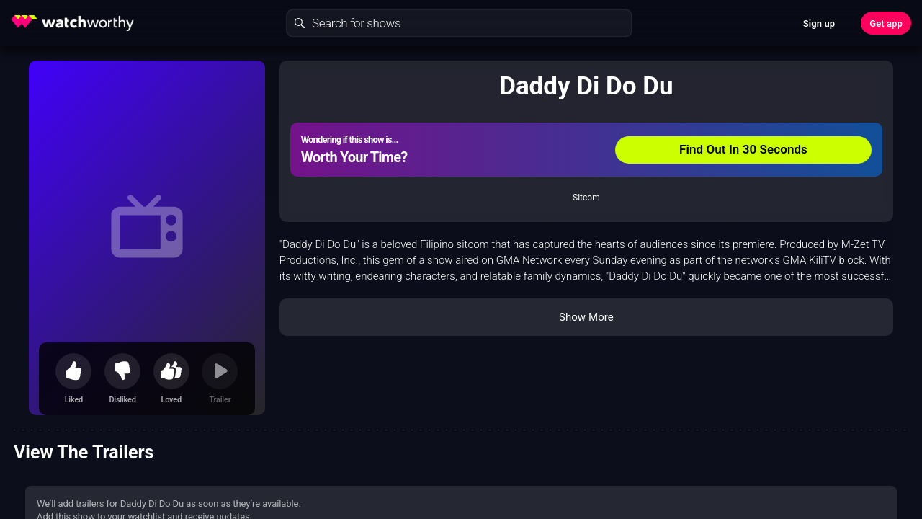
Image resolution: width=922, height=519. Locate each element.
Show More (586, 317)
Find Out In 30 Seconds (743, 149)
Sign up (819, 23)
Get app (886, 23)
